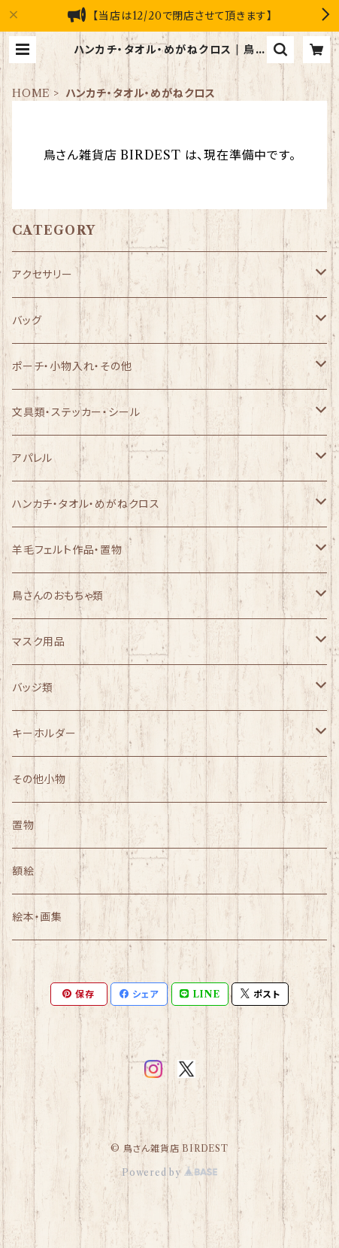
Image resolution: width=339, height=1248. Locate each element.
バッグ (26, 320)
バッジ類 (32, 687)
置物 (23, 825)
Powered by (169, 1172)
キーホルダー (44, 733)
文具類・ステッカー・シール (76, 412)
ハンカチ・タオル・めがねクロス (86, 504)
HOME (31, 93)
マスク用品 (38, 641)
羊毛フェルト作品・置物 (67, 550)
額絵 (23, 871)
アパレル (32, 458)
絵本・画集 (37, 917)
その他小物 (39, 779)
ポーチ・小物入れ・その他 (72, 366)
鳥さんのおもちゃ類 (58, 596)
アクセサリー (42, 274)
